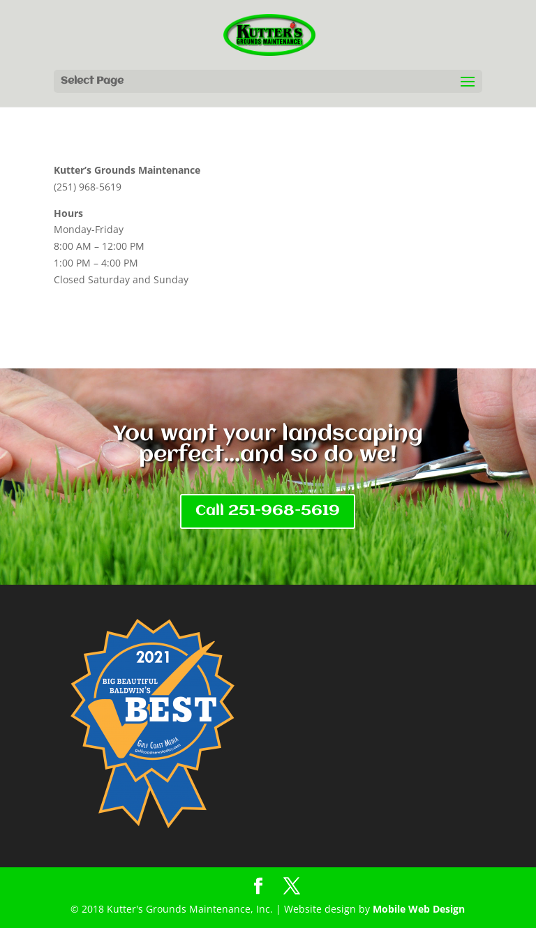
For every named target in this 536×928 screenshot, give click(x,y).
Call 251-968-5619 (267, 511)
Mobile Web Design (419, 908)
